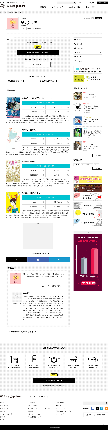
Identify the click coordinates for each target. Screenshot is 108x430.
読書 (78, 52)
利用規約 (58, 405)
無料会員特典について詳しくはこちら (54, 385)
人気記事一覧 (4, 408)
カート (82, 3)
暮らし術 (79, 44)
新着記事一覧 (4, 405)
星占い (30, 28)
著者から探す (90, 7)
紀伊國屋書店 (34, 112)
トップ (2, 402)
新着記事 (43, 7)
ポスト (98, 18)
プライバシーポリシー (62, 408)
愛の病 (11, 12)
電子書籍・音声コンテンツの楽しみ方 (39, 408)
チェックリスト (87, 164)
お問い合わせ (60, 402)
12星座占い (37, 28)
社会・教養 (80, 48)
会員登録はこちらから (54, 380)
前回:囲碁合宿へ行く (16, 81)
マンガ (79, 57)
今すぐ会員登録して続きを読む (38, 52)
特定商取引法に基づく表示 (64, 411)
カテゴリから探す (74, 7)
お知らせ (80, 61)
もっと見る (97, 155)
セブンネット (58, 112)
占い (24, 28)
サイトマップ (60, 414)
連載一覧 (2, 411)
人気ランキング (57, 7)
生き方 (5, 12)
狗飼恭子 (26, 293)
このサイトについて (34, 402)
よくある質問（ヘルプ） (35, 417)
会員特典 (30, 411)
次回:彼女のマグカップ (48, 81)
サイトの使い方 (32, 405)
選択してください (57, 286)
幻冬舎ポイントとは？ (34, 414)
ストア (103, 7)
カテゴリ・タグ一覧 (6, 414)
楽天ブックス (58, 107)
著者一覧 (2, 417)
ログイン (92, 3)
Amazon (33, 107)
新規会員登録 (102, 3)
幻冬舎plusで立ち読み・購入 (45, 102)
